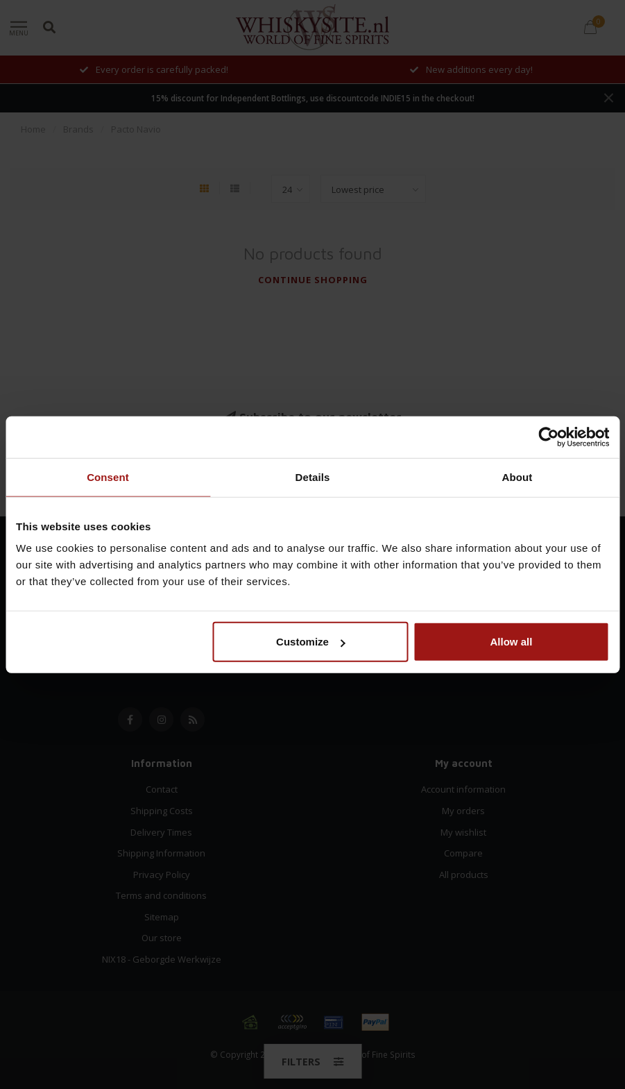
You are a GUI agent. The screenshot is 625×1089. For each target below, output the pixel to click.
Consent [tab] (108, 476)
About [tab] (517, 476)
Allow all (511, 642)
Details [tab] (313, 476)
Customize (310, 642)
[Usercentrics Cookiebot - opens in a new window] (548, 436)
